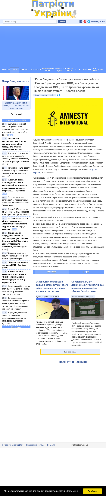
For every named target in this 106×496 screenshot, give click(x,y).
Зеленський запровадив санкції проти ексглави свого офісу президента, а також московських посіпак (14, 153)
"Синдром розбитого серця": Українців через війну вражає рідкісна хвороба (15, 265)
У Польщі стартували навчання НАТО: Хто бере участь (15, 275)
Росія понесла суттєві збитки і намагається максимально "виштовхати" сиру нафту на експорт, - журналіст (15, 233)
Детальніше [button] (72, 491)
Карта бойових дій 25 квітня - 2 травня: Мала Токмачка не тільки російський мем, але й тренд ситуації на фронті (15, 139)
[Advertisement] (53, 56)
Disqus (86, 281)
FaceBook (51, 281)
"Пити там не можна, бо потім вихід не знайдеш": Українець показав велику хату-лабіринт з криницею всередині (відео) (16, 168)
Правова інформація (35, 455)
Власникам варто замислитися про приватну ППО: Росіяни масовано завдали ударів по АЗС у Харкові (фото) (15, 286)
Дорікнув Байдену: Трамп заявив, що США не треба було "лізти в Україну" (16, 115)
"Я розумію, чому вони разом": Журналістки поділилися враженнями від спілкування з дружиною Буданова (14, 327)
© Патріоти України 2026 (12, 455)
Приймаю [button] (92, 491)
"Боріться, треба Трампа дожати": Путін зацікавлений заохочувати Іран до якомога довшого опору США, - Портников (14, 195)
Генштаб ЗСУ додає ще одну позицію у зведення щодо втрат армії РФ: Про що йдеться (16, 221)
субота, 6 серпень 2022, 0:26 (44, 105)
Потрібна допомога (15, 90)
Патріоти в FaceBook (73, 371)
